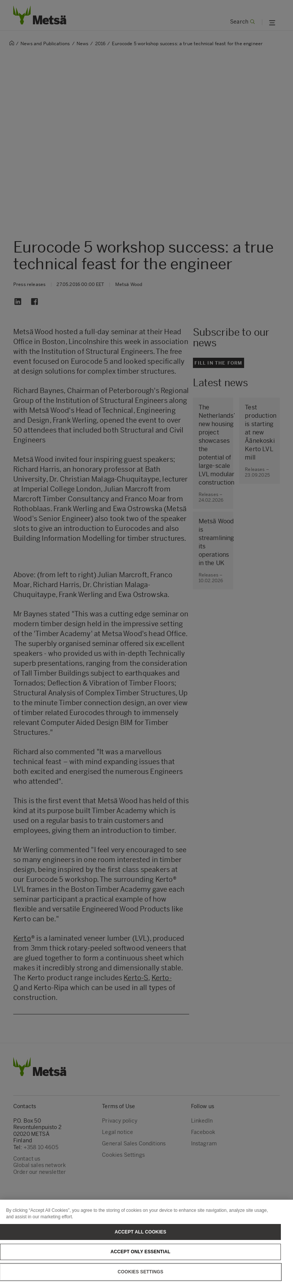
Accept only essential (141, 1262)
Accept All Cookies (140, 1242)
